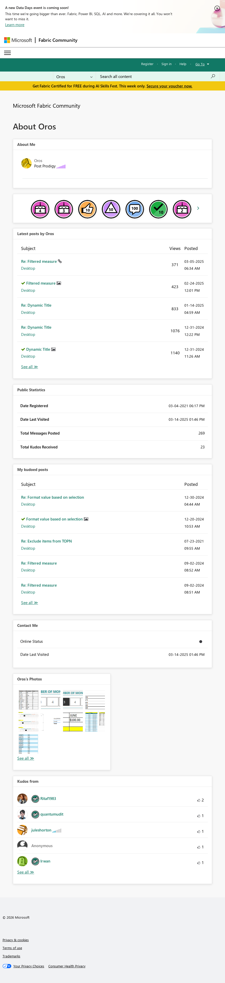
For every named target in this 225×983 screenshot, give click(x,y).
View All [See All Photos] (25, 758)
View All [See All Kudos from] (25, 872)
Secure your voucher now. (169, 85)
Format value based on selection (55, 518)
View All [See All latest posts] (29, 367)
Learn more (14, 24)
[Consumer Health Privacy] (66, 966)
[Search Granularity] (74, 76)
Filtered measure (41, 283)
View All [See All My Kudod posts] (29, 603)
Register (147, 64)
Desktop (28, 268)
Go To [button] (200, 64)
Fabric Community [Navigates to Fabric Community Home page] (58, 40)
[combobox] (158, 76)
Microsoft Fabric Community (46, 105)
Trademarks (11, 956)
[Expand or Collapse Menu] (7, 52)
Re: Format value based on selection (52, 497)
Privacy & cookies (16, 940)
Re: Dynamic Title (36, 305)
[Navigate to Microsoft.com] (18, 40)
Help (182, 64)
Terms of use (12, 948)
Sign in (166, 64)
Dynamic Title (38, 349)
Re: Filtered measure (39, 261)
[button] (28, 700)
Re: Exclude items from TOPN (46, 541)
